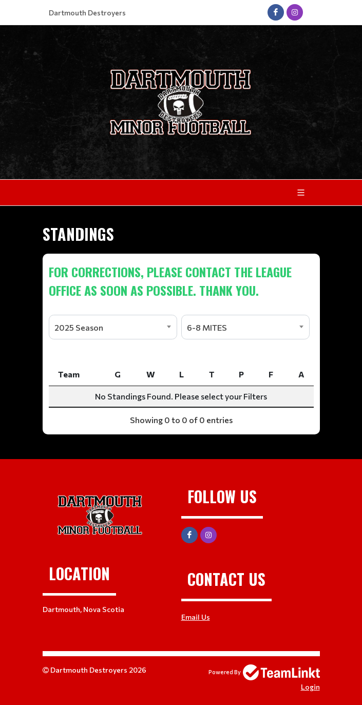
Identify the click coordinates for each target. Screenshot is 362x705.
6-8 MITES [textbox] (207, 327)
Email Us (195, 617)
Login (310, 686)
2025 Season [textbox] (78, 327)
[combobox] (113, 327)
